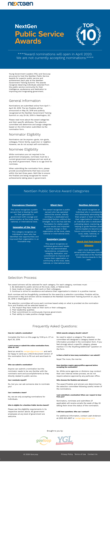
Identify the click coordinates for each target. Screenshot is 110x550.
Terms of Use (80, 454)
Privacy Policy (67, 454)
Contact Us (92, 454)
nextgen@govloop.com (33, 351)
